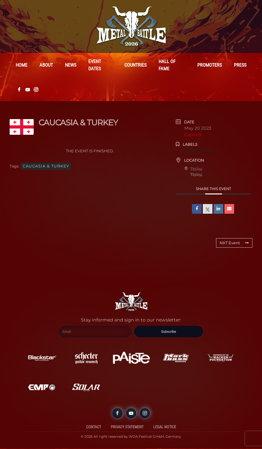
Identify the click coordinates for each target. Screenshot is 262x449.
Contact (93, 427)
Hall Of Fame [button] (167, 65)
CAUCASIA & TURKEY (46, 166)
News (70, 65)
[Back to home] (131, 26)
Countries (135, 65)
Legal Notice (164, 427)
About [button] (46, 65)
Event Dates (94, 65)
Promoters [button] (209, 65)
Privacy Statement (127, 427)
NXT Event (234, 243)
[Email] (95, 332)
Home (21, 65)
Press (240, 65)
